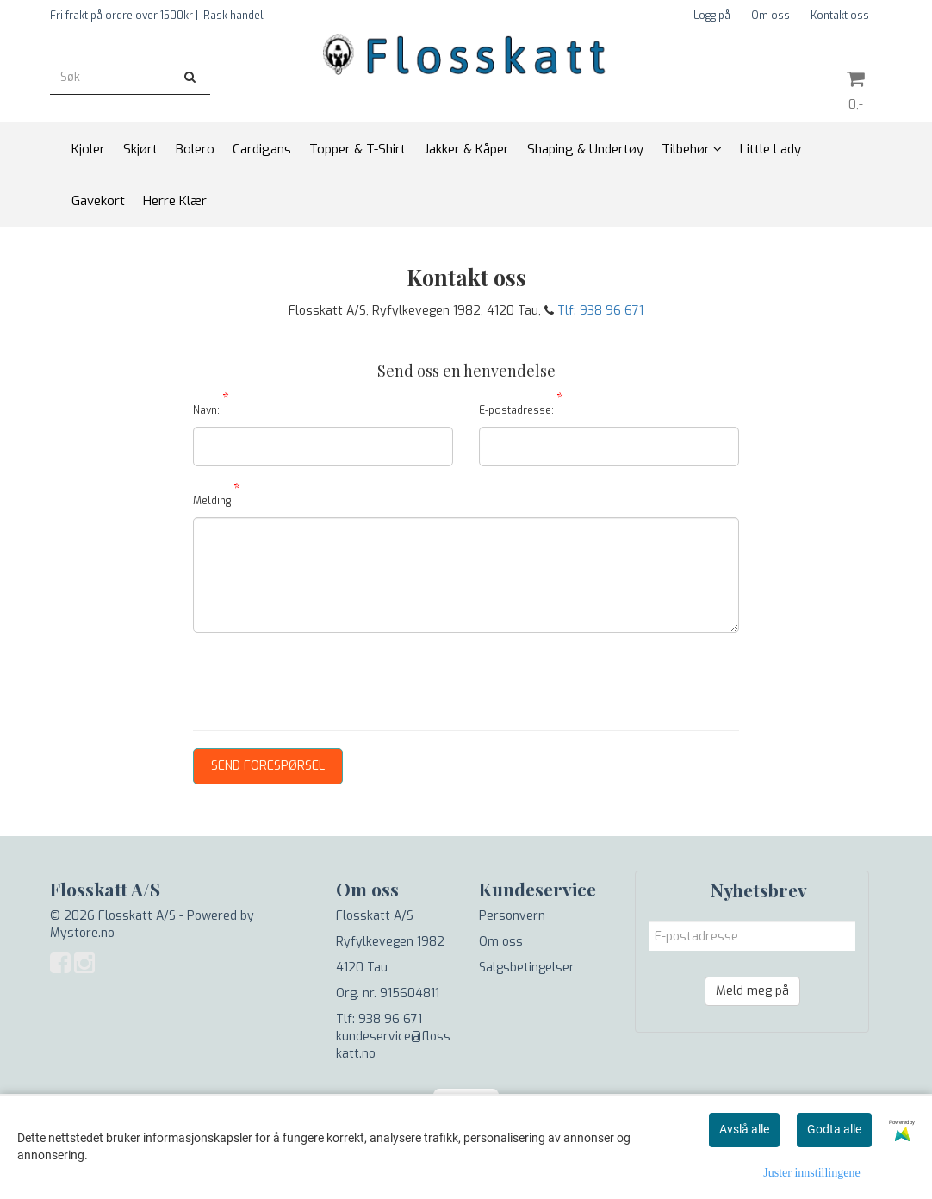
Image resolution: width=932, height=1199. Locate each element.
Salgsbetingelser (527, 967)
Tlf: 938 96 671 (600, 311)
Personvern (512, 916)
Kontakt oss (840, 15)
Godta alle (834, 1129)
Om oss (770, 15)
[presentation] (324, 679)
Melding (216, 498)
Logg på (711, 15)
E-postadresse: (521, 407)
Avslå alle (744, 1129)
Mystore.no (82, 933)
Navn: (211, 407)
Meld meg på (752, 991)
